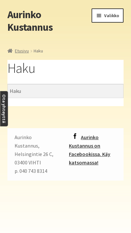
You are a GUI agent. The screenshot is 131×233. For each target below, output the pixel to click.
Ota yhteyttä (4, 108)
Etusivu (22, 51)
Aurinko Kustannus (30, 21)
